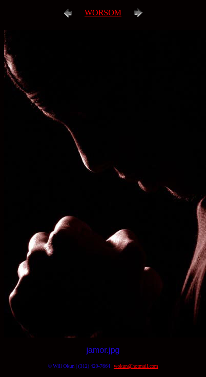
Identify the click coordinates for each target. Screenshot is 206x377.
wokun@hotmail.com (136, 366)
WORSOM (103, 12)
